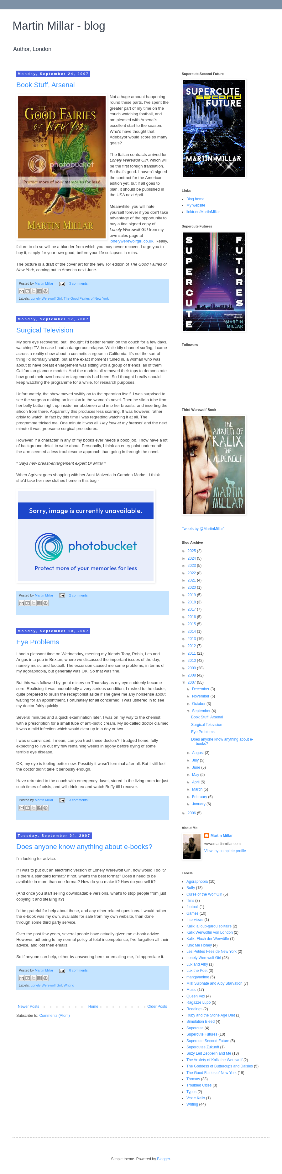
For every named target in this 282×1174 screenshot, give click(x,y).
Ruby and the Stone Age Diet (210, 1015)
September (202, 711)
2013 (192, 639)
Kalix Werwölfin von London (209, 932)
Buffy (190, 888)
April (196, 782)
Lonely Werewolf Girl (46, 298)
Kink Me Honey (199, 945)
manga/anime (197, 977)
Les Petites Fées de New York (211, 951)
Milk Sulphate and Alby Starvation (214, 983)
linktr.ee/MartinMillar (203, 212)
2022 (192, 573)
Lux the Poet (196, 970)
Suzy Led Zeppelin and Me (208, 1053)
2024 (192, 558)
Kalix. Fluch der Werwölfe (207, 939)
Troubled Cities (199, 1085)
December (201, 689)
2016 (192, 617)
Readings (194, 1009)
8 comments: (79, 970)
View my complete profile (225, 851)
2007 (192, 682)
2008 (192, 675)
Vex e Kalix (195, 1098)
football (192, 907)
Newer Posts (28, 1006)
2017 (192, 609)
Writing (69, 985)
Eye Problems (37, 642)
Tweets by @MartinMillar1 (203, 529)
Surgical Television (44, 330)
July (196, 760)
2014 (192, 631)
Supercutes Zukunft (202, 1047)
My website (195, 205)
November (201, 696)
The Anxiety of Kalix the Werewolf (214, 1060)
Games (192, 913)
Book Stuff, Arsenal (45, 85)
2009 (192, 668)
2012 (192, 646)
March (198, 789)
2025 (192, 551)
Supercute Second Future (207, 1041)
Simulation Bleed (200, 1021)
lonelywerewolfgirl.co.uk (131, 241)
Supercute (195, 1028)
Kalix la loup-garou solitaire (209, 926)
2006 (192, 813)
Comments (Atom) (54, 1015)
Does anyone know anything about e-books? (84, 847)
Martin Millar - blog (59, 25)
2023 (192, 565)
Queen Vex (195, 996)
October (199, 704)
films (190, 900)
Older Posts (157, 1006)
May (196, 774)
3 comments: (79, 283)
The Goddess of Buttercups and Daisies (219, 1066)
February (200, 797)
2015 (192, 624)
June (196, 767)
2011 (192, 653)
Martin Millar (222, 835)
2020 (192, 587)
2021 (192, 580)
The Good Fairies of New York (86, 298)
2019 (192, 595)
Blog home (195, 199)
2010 (192, 660)
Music (191, 989)
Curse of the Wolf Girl (204, 894)
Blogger (163, 1159)
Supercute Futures (201, 1034)
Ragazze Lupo (198, 1002)
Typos (191, 1092)
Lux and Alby (197, 964)
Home (93, 1006)
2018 (192, 602)
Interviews (194, 919)
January (199, 804)
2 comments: (79, 595)
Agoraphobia (197, 881)
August (198, 753)
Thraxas (193, 1079)
